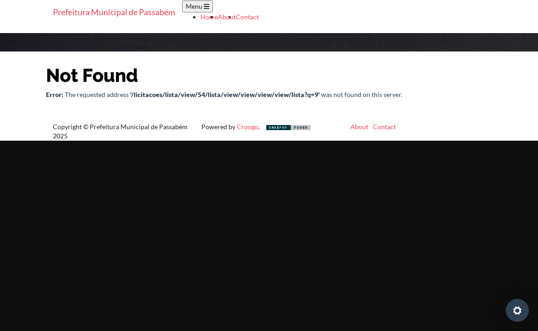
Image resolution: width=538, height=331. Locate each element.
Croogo (247, 127)
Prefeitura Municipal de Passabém (114, 12)
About (227, 17)
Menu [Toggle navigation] (197, 6)
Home (209, 17)
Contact (247, 17)
